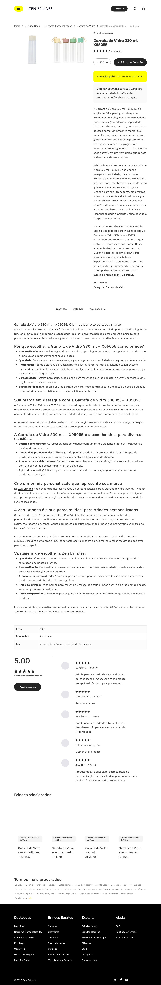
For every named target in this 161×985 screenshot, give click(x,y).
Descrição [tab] (61, 309)
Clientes (86, 943)
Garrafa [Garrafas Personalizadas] (91, 889)
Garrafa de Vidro (86, 26)
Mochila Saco (22, 960)
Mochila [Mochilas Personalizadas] (29, 885)
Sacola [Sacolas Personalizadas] (127, 885)
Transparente (63, 644)
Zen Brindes (25, 488)
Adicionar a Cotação (130, 62)
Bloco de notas (56, 943)
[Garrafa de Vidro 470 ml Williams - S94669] (30, 816)
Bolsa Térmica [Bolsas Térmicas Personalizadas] (65, 885)
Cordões (52, 948)
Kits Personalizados (108, 889)
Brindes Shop (32, 26)
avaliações (115, 51)
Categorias (88, 954)
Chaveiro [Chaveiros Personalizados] (40, 885)
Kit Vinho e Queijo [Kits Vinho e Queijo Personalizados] (24, 893)
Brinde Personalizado (103, 33)
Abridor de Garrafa (58, 954)
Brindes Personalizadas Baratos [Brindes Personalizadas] (117, 893)
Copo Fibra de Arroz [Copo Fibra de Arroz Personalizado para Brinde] (89, 893)
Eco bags (19, 943)
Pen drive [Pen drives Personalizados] (57, 889)
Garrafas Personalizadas (58, 26)
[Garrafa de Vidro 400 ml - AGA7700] (97, 816)
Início (17, 26)
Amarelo (43, 644)
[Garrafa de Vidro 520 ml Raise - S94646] (131, 816)
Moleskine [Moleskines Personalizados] (116, 885)
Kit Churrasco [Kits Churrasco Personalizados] (127, 889)
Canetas (52, 926)
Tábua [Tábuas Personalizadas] (141, 889)
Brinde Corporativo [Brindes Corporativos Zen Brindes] (67, 893)
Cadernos (70, 889)
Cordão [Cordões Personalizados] (52, 885)
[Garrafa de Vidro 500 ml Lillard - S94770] (64, 816)
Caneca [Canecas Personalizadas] (137, 885)
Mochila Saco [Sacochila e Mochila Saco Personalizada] (100, 885)
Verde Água (85, 644)
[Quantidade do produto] (102, 62)
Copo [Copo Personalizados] (17, 889)
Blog (84, 948)
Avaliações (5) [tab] (98, 309)
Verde (75, 644)
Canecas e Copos (24, 937)
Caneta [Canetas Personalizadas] (81, 889)
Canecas (53, 937)
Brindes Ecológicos (45, 893)
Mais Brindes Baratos (60, 960)
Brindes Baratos (91, 931)
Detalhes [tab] (78, 309)
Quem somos (89, 960)
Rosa (52, 644)
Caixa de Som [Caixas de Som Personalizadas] (42, 889)
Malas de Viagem (24, 954)
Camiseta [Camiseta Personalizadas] (28, 889)
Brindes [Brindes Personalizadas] (18, 885)
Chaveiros (53, 931)
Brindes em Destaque (94, 937)
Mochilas (19, 926)
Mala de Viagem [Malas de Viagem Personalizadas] (83, 885)
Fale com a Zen (124, 937)
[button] (18, 8)
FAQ (118, 926)
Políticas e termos (126, 931)
